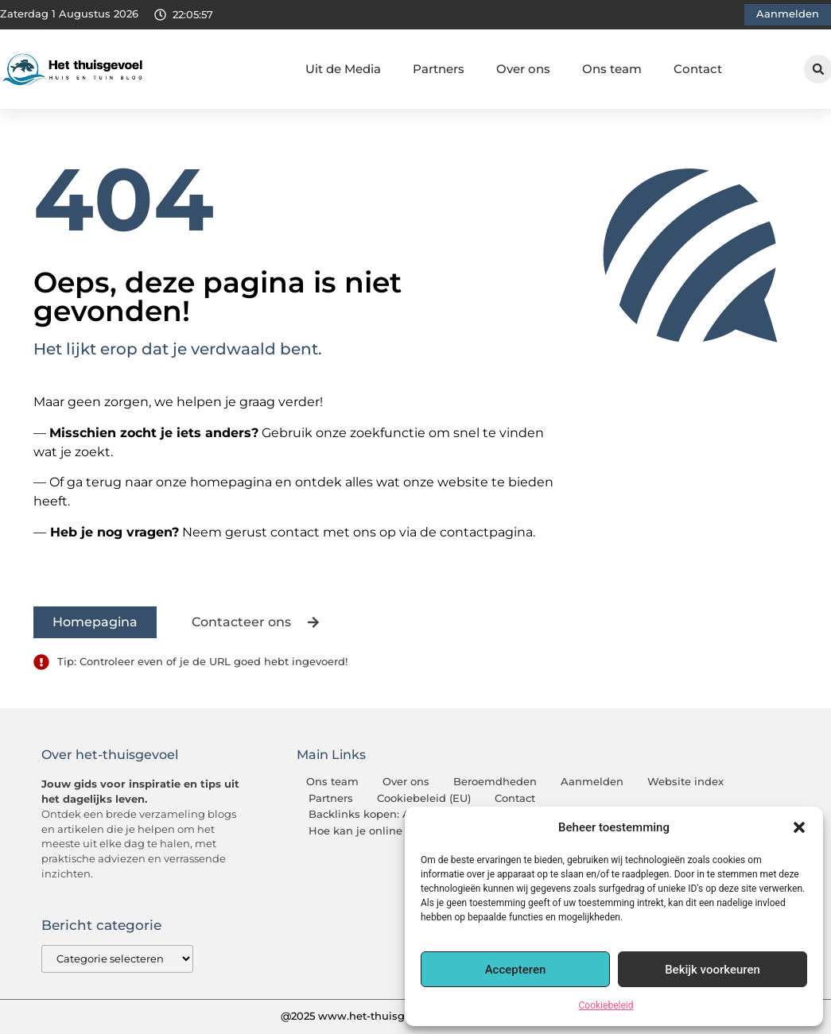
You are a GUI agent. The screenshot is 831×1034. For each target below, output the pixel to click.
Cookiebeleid (606, 1005)
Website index (685, 782)
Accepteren (515, 969)
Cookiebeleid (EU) (424, 798)
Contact (698, 68)
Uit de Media (343, 68)
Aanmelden (592, 782)
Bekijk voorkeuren (712, 969)
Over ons (523, 68)
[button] (799, 827)
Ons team (612, 68)
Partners (438, 68)
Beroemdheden (495, 782)
